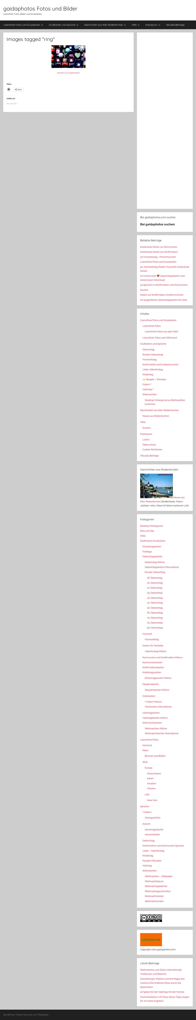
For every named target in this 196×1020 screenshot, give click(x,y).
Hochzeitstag (150, 359)
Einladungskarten (152, 546)
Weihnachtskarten (152, 722)
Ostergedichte (152, 817)
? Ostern (147, 812)
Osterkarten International (158, 706)
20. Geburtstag (155, 582)
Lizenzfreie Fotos (152, 326)
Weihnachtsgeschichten (158, 891)
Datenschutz (149, 444)
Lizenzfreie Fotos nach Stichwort (160, 337)
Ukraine (151, 788)
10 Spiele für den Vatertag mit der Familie (162, 992)
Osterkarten (149, 696)
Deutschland (154, 773)
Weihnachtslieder (154, 896)
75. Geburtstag (155, 622)
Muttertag (148, 374)
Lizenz (146, 439)
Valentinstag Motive (155, 651)
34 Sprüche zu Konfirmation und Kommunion (164, 284)
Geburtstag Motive (155, 562)
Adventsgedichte (154, 829)
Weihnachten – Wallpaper (158, 876)
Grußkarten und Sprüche (63, 24)
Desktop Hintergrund (151, 526)
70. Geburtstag (155, 617)
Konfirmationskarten (153, 667)
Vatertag (147, 865)
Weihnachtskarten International (161, 733)
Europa (148, 767)
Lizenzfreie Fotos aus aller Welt (161, 331)
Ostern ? (147, 384)
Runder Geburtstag (153, 354)
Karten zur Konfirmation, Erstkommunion (161, 294)
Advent (146, 823)
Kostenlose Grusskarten (152, 540)
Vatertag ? (148, 389)
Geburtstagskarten (152, 556)
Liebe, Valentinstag (153, 369)
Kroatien (151, 783)
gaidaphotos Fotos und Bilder (40, 8)
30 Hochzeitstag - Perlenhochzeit (158, 257)
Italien (150, 778)
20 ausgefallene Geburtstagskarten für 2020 (163, 299)
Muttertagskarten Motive (158, 678)
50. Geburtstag (155, 607)
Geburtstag (148, 349)
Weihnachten (150, 394)
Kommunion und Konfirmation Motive (162, 657)
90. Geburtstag (155, 627)
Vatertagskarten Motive (155, 717)
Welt (145, 762)
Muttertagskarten (152, 672)
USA (147, 794)
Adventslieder (152, 834)
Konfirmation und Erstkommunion (160, 364)
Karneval (147, 745)
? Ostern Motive (153, 701)
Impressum (152, 24)
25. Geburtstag (155, 592)
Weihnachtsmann (154, 901)
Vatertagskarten (151, 712)
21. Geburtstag (154, 587)
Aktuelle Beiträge (175, 24)
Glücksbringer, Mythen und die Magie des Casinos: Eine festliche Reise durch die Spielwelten (162, 982)
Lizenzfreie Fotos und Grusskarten (23, 24)
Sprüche (144, 806)
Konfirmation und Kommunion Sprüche (163, 845)
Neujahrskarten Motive (157, 690)
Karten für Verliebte (153, 645)
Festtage (147, 551)
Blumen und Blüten (155, 756)
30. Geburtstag (155, 597)
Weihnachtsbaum (154, 881)
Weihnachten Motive (156, 728)
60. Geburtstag (155, 612)
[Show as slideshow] (68, 73)
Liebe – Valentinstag (153, 850)
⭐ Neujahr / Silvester (154, 379)
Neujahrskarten (151, 684)
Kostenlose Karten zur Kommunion (158, 247)
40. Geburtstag (155, 602)
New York (152, 800)
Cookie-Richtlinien (152, 449)
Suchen (144, 290)
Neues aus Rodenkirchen (156, 416)
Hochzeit (147, 633)
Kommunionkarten (152, 662)
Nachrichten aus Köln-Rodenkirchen (105, 24)
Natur (145, 750)
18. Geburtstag (154, 577)
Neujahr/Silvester (152, 860)
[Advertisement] (164, 121)
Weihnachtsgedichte (156, 886)
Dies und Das (147, 530)
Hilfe (136, 24)
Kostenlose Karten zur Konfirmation (159, 251)
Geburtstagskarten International (162, 567)
